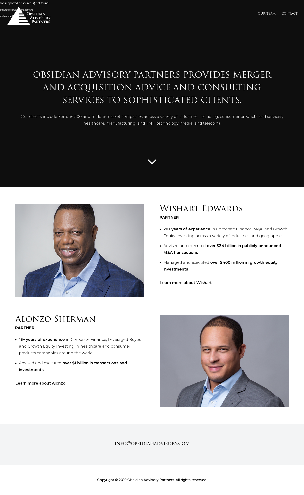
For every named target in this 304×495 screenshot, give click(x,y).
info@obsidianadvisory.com (152, 443)
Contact (289, 14)
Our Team (267, 14)
